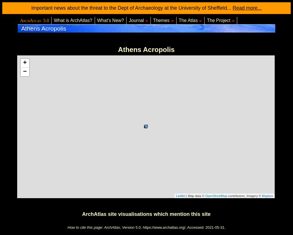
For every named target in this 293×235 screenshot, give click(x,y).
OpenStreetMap (216, 196)
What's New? (110, 20)
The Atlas (190, 20)
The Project (221, 20)
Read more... (247, 8)
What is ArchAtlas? (73, 20)
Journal (138, 20)
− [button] (25, 72)
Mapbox (267, 196)
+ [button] (25, 63)
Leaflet (180, 196)
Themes (163, 20)
